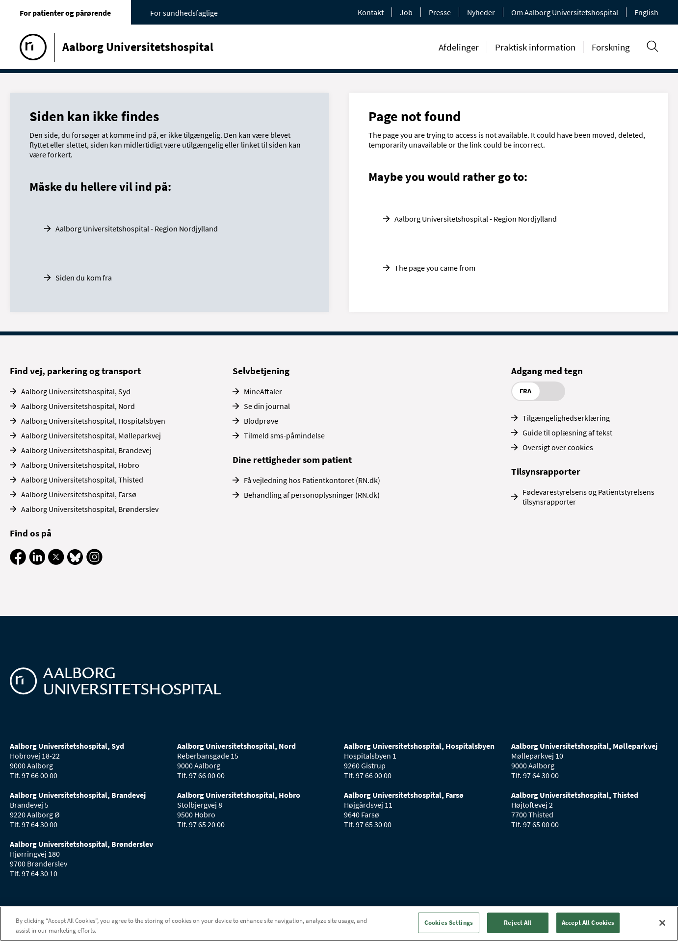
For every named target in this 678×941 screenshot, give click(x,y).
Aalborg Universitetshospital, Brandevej (86, 450)
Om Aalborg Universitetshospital (564, 12)
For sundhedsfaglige (184, 13)
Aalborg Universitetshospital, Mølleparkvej (91, 435)
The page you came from (434, 268)
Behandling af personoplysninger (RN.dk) (312, 495)
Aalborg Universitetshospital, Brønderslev (89, 509)
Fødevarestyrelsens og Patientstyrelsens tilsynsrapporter (588, 497)
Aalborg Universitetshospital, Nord (78, 406)
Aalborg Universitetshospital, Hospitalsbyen (93, 421)
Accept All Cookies (588, 922)
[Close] (662, 923)
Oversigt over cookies (557, 447)
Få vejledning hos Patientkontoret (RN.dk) (312, 480)
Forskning (611, 47)
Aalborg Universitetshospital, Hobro (80, 465)
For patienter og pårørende (65, 13)
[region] (339, 923)
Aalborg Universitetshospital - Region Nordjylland (136, 228)
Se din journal (267, 406)
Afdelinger (459, 47)
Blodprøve (261, 421)
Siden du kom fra (83, 277)
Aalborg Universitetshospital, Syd (75, 391)
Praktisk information (535, 47)
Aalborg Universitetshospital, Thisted (82, 479)
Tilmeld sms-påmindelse (284, 435)
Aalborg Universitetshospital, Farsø (78, 494)
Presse (440, 12)
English (646, 12)
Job (406, 12)
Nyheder (481, 12)
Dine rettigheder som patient (292, 459)
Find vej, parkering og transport (75, 371)
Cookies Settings (448, 922)
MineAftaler (263, 391)
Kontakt (371, 12)
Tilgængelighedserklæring (566, 418)
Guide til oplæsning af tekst (567, 432)
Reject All (517, 922)
